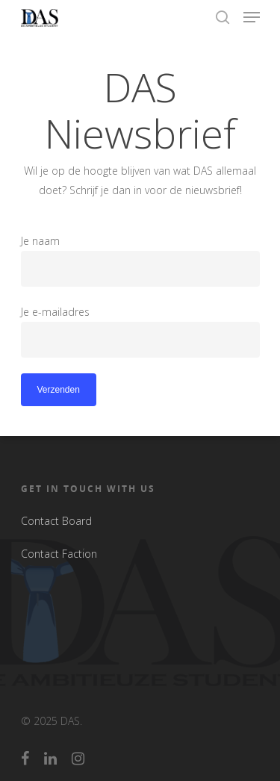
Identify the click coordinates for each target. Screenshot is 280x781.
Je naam (140, 260)
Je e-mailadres (140, 331)
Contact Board (56, 521)
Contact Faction (59, 554)
